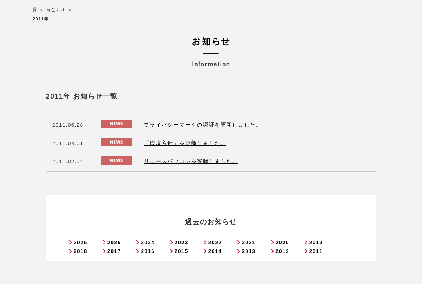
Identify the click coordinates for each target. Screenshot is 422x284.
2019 (316, 242)
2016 (148, 251)
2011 (316, 251)
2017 (114, 251)
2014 (215, 251)
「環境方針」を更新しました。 (185, 143)
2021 (249, 242)
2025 (114, 242)
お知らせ (55, 10)
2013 (249, 251)
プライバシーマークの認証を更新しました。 (203, 125)
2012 (282, 251)
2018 (80, 251)
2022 (215, 242)
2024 (148, 242)
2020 (282, 242)
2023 (181, 242)
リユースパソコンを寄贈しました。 (191, 161)
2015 (181, 251)
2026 (80, 242)
